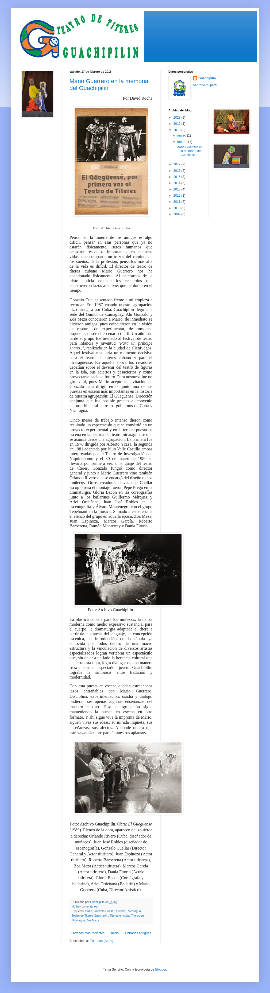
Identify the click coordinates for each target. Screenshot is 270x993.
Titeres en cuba (120, 915)
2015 (177, 177)
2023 (177, 117)
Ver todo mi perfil (205, 85)
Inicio (115, 933)
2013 (177, 189)
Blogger (160, 969)
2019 (177, 124)
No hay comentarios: (85, 906)
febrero (182, 142)
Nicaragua (134, 911)
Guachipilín (207, 78)
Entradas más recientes (88, 933)
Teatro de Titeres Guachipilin (90, 915)
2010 (177, 208)
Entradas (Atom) (101, 941)
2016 (177, 171)
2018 (177, 130)
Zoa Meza (92, 920)
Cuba (88, 911)
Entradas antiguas (138, 933)
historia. (121, 911)
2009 (177, 214)
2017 (177, 164)
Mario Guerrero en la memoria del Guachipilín (189, 151)
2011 (177, 202)
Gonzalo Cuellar (104, 911)
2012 (177, 195)
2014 (177, 183)
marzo (182, 135)
